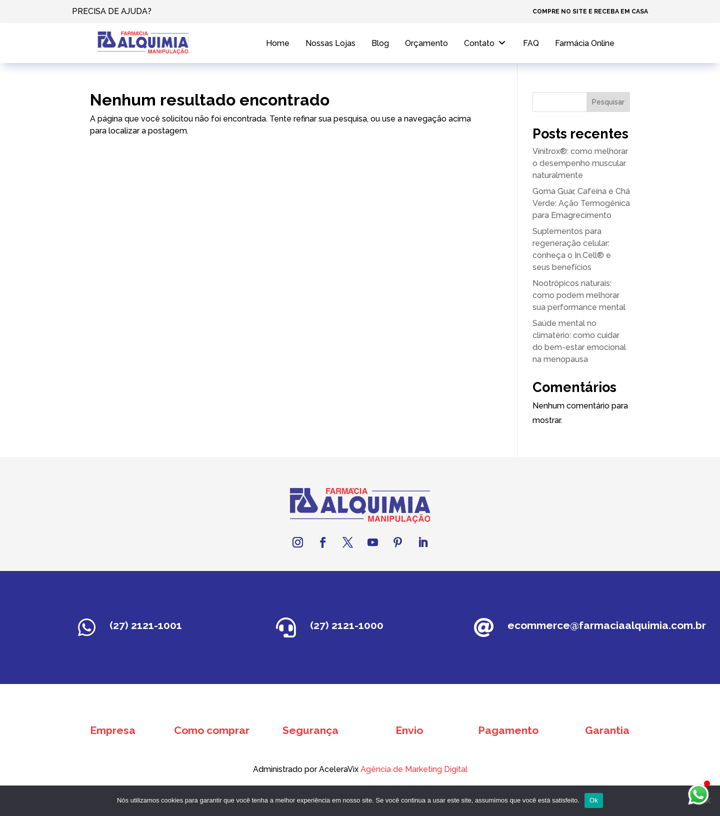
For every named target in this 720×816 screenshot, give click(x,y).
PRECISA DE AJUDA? (112, 11)
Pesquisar (608, 102)
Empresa (113, 730)
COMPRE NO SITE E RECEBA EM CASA (590, 11)
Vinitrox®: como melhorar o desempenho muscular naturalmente (580, 163)
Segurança (310, 730)
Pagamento (508, 730)
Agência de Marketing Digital (367, 769)
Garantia (607, 730)
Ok (594, 800)
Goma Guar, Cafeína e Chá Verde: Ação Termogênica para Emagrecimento (581, 203)
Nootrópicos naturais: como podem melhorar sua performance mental (579, 295)
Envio (409, 730)
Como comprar (212, 730)
